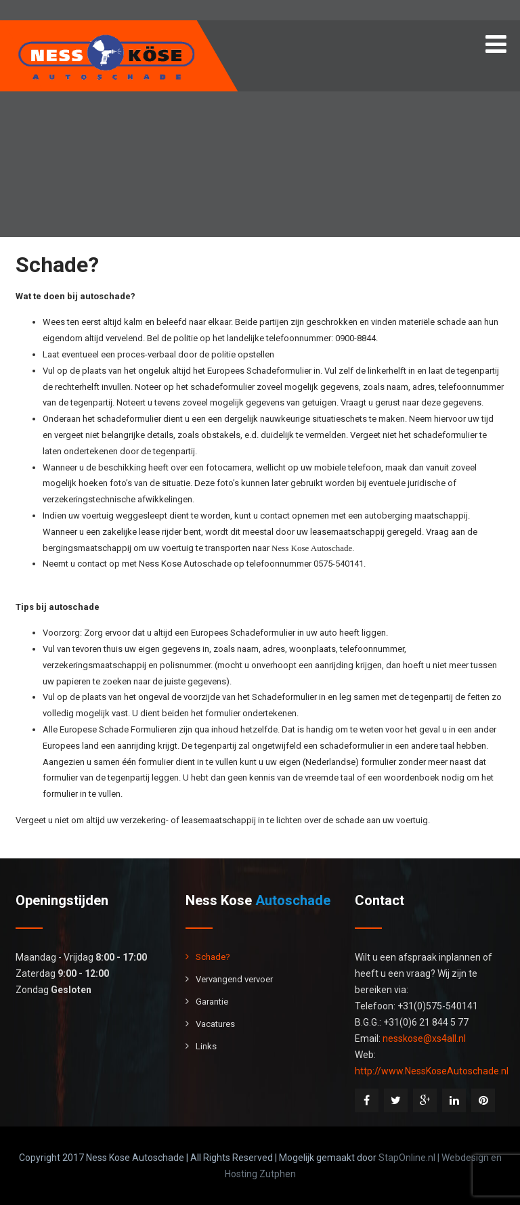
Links (206, 1046)
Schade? (213, 957)
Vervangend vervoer (234, 979)
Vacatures (215, 1024)
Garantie (212, 1001)
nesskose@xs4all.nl (424, 1038)
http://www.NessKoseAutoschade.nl (431, 1071)
